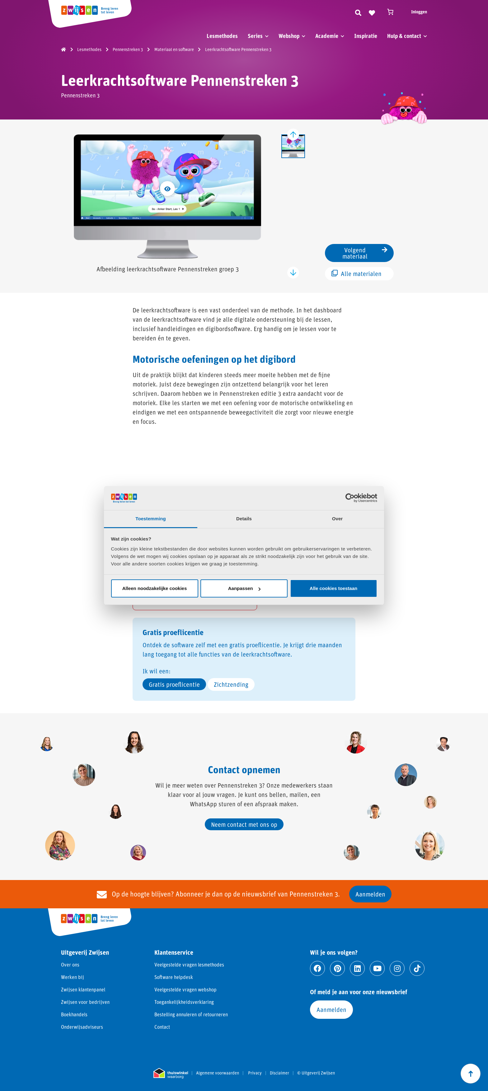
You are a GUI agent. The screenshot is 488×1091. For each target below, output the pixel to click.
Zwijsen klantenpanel (83, 989)
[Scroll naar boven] (471, 1074)
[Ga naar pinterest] (337, 968)
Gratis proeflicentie (174, 684)
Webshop (289, 36)
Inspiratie (365, 36)
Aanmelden (370, 894)
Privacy (255, 1073)
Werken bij (72, 977)
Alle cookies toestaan (333, 588)
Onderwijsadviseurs (82, 1026)
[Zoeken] (358, 11)
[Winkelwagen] (393, 11)
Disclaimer (279, 1073)
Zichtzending (231, 684)
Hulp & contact (404, 36)
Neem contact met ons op (244, 824)
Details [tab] (244, 518)
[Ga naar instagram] (397, 968)
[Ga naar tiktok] (417, 968)
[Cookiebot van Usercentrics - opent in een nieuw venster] (350, 498)
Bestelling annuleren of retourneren (191, 1014)
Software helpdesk (173, 977)
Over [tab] (337, 518)
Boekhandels (74, 1014)
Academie (326, 36)
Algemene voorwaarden (217, 1073)
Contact (162, 1026)
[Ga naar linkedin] (357, 968)
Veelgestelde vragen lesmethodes (189, 964)
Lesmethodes (222, 36)
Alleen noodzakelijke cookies (154, 588)
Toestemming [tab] (150, 518)
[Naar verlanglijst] (372, 11)
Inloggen (419, 12)
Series (255, 36)
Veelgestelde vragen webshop (185, 989)
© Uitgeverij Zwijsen (316, 1073)
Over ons (70, 964)
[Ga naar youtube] (377, 968)
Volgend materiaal (364, 253)
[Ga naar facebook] (317, 968)
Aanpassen (244, 588)
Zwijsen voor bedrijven (85, 1002)
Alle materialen (356, 273)
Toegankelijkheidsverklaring (184, 1002)
